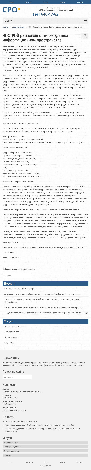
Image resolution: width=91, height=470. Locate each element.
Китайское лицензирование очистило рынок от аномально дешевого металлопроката (43, 307)
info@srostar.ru (9, 404)
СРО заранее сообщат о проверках (20, 288)
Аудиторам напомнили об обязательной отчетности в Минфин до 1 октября (39, 294)
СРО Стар (48, 466)
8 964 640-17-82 (10, 397)
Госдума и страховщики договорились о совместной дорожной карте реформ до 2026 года (46, 312)
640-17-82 (45, 14)
